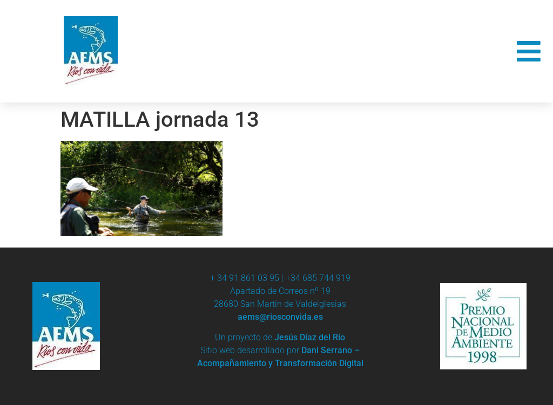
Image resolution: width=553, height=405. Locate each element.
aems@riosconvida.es (280, 317)
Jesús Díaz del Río (309, 337)
